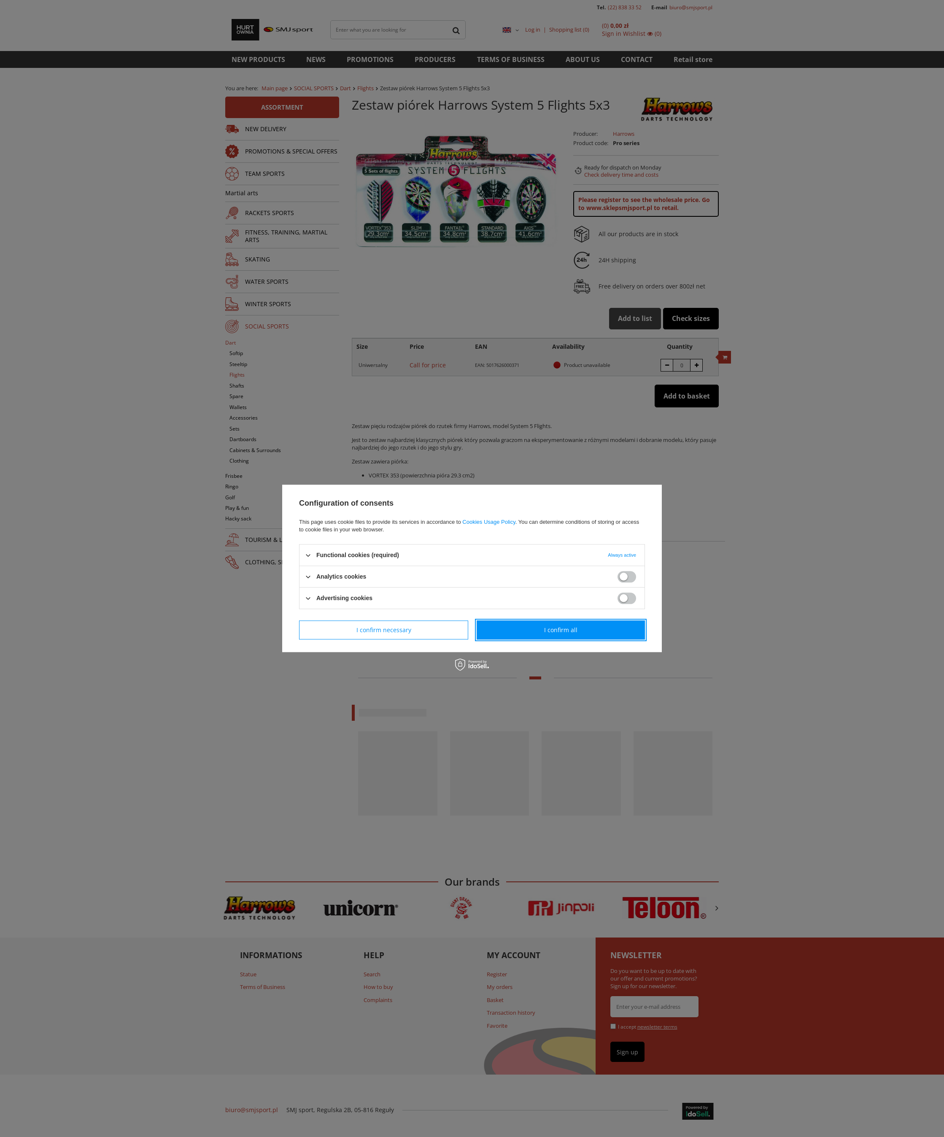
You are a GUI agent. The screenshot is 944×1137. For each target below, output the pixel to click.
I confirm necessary (383, 630)
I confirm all (560, 630)
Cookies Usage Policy (488, 522)
